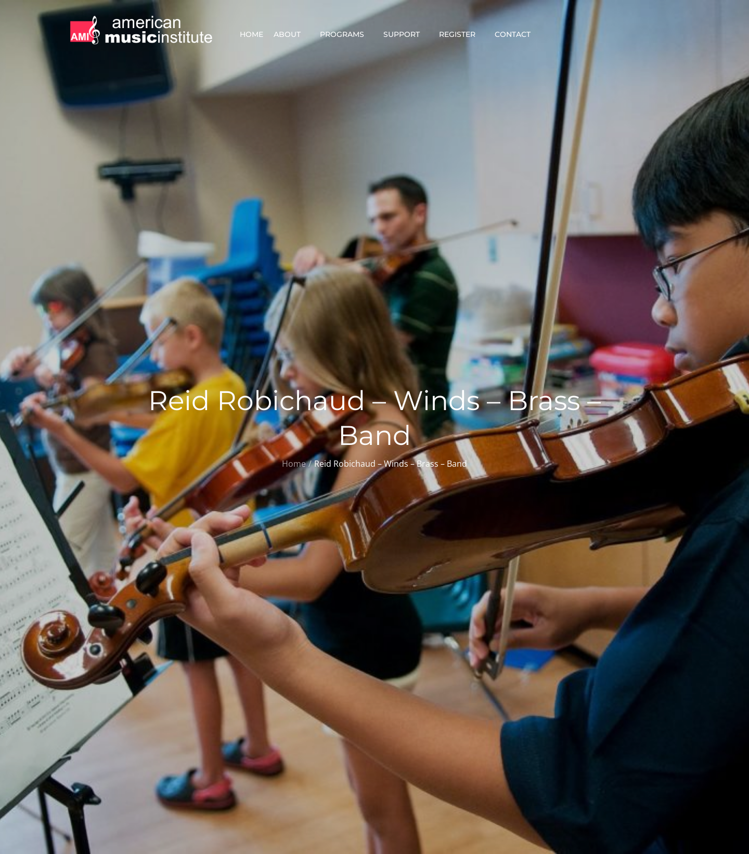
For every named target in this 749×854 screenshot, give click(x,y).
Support (406, 34)
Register (461, 34)
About (291, 34)
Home (251, 34)
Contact (517, 34)
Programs (346, 34)
